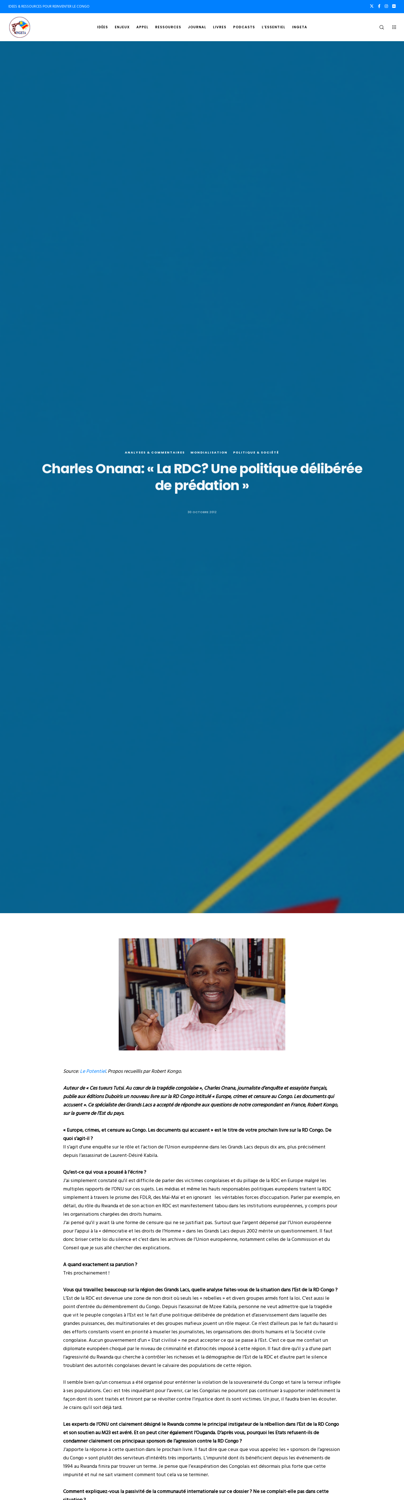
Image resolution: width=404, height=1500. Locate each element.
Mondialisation (209, 453)
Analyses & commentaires (155, 453)
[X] (372, 6)
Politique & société (256, 453)
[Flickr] (394, 6)
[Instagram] (386, 6)
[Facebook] (379, 6)
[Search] (378, 27)
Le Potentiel (93, 1071)
